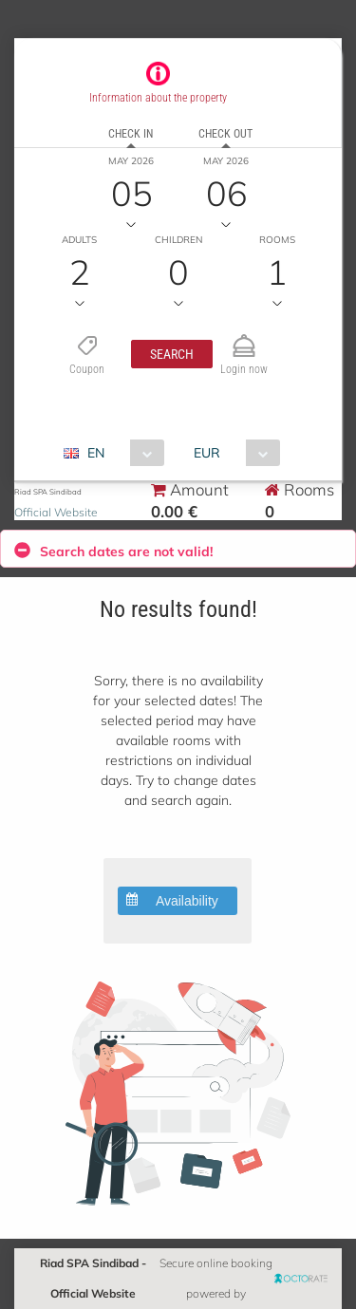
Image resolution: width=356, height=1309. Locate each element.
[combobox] (121, 452)
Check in (130, 134)
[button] (172, 354)
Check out (225, 134)
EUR (207, 452)
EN (95, 452)
